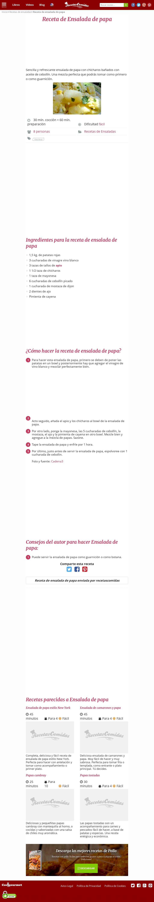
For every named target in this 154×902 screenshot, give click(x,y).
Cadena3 (57, 461)
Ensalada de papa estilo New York (48, 708)
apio (59, 265)
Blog (42, 4)
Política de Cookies (115, 886)
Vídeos (30, 4)
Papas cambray (36, 775)
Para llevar (38, 139)
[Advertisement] (77, 44)
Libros (16, 4)
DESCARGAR (86, 868)
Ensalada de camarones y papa (100, 708)
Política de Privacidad (89, 886)
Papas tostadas (90, 775)
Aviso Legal (67, 886)
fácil (102, 124)
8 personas (41, 131)
